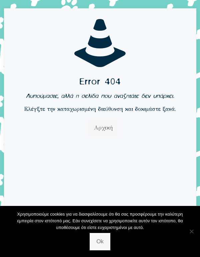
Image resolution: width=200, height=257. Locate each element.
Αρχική (103, 127)
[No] (191, 231)
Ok (100, 241)
